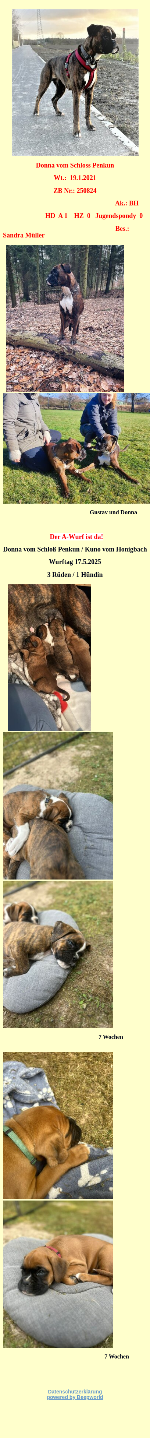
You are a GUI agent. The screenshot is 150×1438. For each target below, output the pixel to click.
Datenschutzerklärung (75, 1392)
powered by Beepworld (75, 1397)
